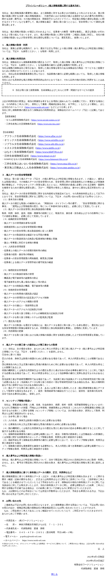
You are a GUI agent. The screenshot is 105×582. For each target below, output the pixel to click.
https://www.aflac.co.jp (50, 136)
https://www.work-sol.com (36, 107)
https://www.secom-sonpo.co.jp (45, 120)
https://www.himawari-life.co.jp (53, 159)
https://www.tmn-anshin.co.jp (65, 167)
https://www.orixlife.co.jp (51, 140)
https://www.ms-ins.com (48, 124)
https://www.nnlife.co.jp (47, 148)
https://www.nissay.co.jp (43, 156)
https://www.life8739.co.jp (49, 152)
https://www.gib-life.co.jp (51, 144)
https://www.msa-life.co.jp (63, 163)
